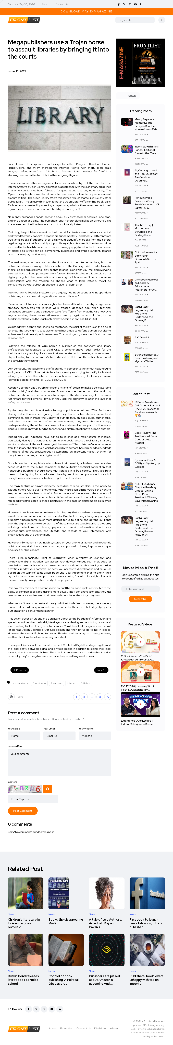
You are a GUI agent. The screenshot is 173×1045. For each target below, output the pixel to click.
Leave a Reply (15, 746)
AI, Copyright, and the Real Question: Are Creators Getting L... (146, 175)
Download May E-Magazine (86, 11)
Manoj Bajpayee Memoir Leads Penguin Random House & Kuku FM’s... (147, 124)
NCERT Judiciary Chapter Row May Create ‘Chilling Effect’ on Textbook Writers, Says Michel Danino (146, 492)
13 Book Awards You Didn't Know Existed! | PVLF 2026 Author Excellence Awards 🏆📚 (147, 408)
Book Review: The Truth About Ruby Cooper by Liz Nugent (146, 438)
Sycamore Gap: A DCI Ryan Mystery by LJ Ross (147, 463)
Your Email (49, 728)
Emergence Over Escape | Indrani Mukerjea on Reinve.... (138, 722)
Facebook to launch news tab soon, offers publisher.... (146, 923)
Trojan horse (56, 683)
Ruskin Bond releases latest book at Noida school (23, 980)
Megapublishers (20, 683)
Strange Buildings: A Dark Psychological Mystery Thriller (147, 358)
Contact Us (62, 4)
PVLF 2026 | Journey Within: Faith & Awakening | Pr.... (138, 688)
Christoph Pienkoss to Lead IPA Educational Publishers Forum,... (146, 284)
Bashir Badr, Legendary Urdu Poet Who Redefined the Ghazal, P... (144, 313)
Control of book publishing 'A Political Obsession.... (63, 980)
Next (101, 670)
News (11, 914)
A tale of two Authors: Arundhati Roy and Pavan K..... (105, 923)
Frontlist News (39, 683)
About (45, 4)
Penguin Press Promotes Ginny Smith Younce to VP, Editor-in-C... (147, 203)
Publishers (85, 683)
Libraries (71, 683)
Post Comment (22, 810)
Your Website (86, 728)
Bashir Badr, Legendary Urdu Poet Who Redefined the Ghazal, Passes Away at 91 (144, 526)
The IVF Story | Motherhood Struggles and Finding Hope (144, 230)
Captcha (12, 781)
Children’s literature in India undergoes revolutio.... (24, 923)
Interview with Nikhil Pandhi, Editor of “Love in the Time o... (147, 150)
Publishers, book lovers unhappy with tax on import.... (147, 980)
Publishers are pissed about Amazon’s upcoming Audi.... (104, 980)
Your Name (14, 728)
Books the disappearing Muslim (65, 921)
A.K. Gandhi (142, 337)
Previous (20, 670)
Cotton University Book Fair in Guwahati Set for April (146, 257)
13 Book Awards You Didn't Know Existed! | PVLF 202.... (137, 657)
